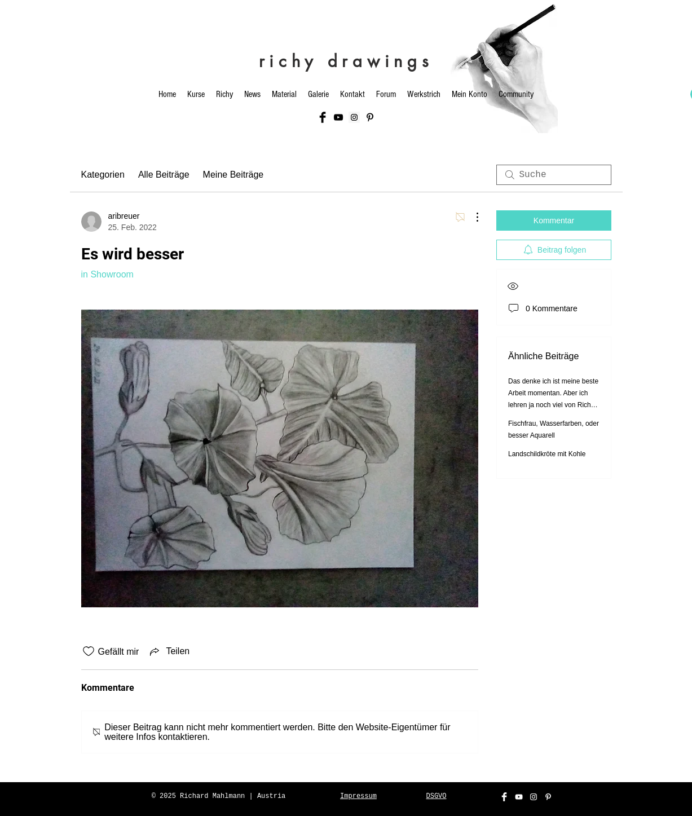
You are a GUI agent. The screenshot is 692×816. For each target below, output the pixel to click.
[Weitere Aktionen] (471, 217)
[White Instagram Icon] (533, 796)
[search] (553, 175)
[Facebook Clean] (504, 796)
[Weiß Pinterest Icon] (548, 796)
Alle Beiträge (163, 174)
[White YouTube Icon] (518, 796)
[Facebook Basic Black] (322, 117)
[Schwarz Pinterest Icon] (370, 117)
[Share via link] (168, 651)
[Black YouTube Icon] (338, 117)
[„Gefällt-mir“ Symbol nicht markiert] (88, 651)
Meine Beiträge (233, 174)
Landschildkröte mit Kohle (546, 454)
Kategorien (103, 174)
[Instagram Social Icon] (354, 117)
